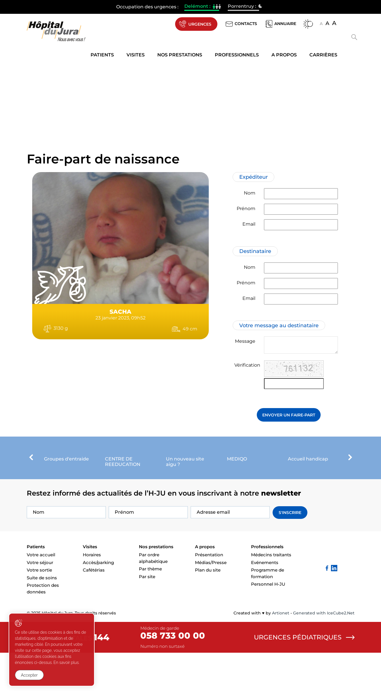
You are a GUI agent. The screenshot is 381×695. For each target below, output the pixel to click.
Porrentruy (243, 7)
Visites (136, 55)
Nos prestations (179, 55)
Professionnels (237, 55)
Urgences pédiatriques (304, 679)
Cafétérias (94, 612)
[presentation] (31, 475)
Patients (102, 55)
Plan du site (208, 612)
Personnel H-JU (268, 626)
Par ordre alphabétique (153, 600)
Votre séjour (40, 604)
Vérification (247, 365)
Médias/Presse (211, 604)
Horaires (92, 597)
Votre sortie (39, 612)
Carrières (323, 55)
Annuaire (280, 23)
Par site (147, 618)
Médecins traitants (271, 597)
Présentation (209, 597)
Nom (249, 193)
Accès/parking (98, 604)
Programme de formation (267, 616)
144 (101, 679)
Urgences (194, 24)
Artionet (280, 655)
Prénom (246, 208)
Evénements (264, 604)
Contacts (240, 23)
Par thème (150, 611)
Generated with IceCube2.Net (324, 655)
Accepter (29, 675)
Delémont (201, 7)
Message (245, 341)
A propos (284, 55)
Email (248, 224)
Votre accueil (41, 597)
